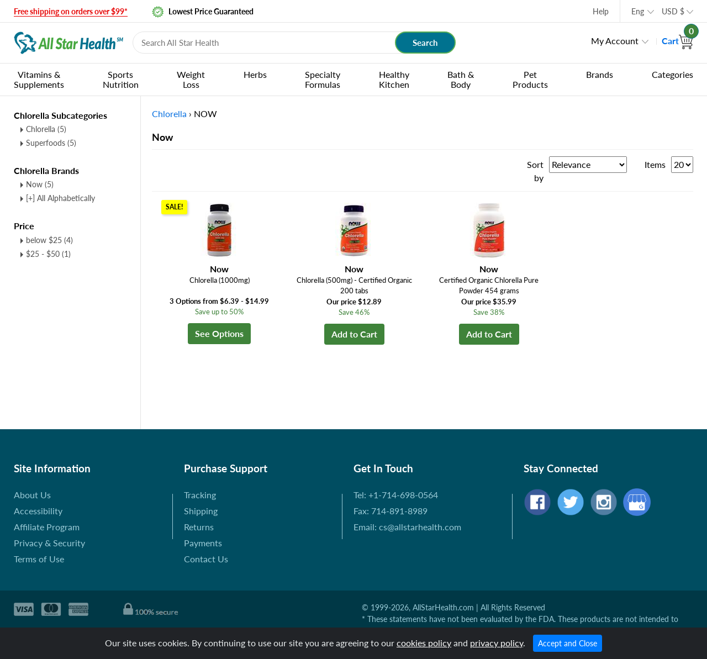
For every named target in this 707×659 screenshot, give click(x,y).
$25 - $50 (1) (48, 254)
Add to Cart (354, 334)
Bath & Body (460, 79)
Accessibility (38, 510)
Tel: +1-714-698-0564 (396, 494)
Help (601, 11)
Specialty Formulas (322, 79)
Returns (199, 526)
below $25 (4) (49, 240)
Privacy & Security (49, 542)
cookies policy (424, 642)
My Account (615, 40)
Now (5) (40, 184)
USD (673, 11)
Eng (637, 11)
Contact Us (206, 558)
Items (655, 164)
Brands (599, 74)
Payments (203, 542)
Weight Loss (191, 79)
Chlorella (46, 129)
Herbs (255, 74)
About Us (32, 494)
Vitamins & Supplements (39, 79)
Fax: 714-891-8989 (391, 510)
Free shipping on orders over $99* (71, 11)
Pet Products (530, 79)
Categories (672, 74)
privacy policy (496, 642)
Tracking (200, 494)
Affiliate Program (47, 526)
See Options (219, 333)
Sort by (535, 171)
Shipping (201, 510)
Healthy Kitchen (394, 79)
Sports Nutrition (121, 79)
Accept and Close (567, 643)
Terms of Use (39, 558)
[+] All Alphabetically (60, 198)
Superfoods (51, 142)
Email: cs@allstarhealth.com (407, 526)
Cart (677, 40)
